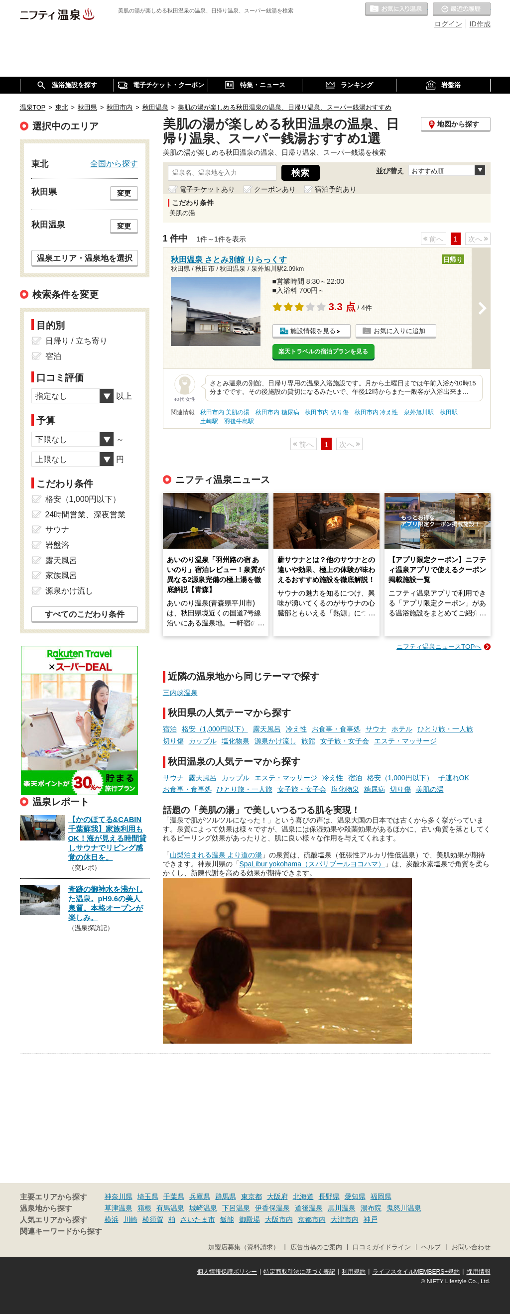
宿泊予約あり (336, 189)
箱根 (144, 1208)
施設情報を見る (313, 331)
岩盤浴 (57, 545)
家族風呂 (61, 575)
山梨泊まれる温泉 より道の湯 (216, 855)
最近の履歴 (462, 9)
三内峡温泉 (180, 693)
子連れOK (453, 778)
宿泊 (170, 729)
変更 (124, 193)
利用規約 (354, 1271)
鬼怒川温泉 (403, 1208)
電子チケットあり (207, 189)
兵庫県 (199, 1196)
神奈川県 (118, 1196)
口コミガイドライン (382, 1247)
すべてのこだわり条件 (85, 614)
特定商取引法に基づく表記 (299, 1271)
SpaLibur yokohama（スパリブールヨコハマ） (312, 864)
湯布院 (371, 1208)
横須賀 (152, 1219)
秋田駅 (449, 412)
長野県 (329, 1196)
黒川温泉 (342, 1208)
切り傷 (173, 741)
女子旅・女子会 (344, 741)
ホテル (401, 729)
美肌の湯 (430, 789)
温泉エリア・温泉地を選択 (84, 257)
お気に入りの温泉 (396, 9)
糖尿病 (374, 789)
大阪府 (277, 1196)
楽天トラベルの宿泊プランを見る (323, 351)
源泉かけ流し (275, 741)
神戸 (371, 1219)
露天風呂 (267, 729)
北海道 (303, 1196)
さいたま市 (197, 1219)
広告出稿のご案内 (316, 1247)
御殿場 (249, 1219)
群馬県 (225, 1196)
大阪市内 (279, 1219)
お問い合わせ (471, 1247)
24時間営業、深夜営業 (85, 514)
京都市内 (312, 1219)
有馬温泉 (170, 1208)
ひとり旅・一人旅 (445, 729)
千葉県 (173, 1196)
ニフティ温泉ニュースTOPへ (438, 646)
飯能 (227, 1219)
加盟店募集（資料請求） (243, 1247)
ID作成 (480, 24)
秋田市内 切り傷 (326, 412)
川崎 (130, 1219)
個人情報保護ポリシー (227, 1271)
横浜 (112, 1219)
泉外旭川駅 (419, 412)
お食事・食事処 (336, 729)
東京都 (251, 1196)
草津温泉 (118, 1208)
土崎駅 (209, 421)
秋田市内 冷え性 (376, 412)
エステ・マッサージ (405, 741)
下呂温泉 (236, 1208)
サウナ (376, 729)
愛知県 (355, 1196)
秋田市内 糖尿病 (277, 412)
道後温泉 (309, 1208)
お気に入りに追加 (399, 331)
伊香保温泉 (272, 1208)
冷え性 (296, 729)
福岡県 (381, 1196)
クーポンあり (275, 189)
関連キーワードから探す (61, 1231)
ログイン (448, 24)
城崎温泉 (203, 1208)
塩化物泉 (236, 741)
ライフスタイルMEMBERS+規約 (416, 1271)
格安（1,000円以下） (215, 729)
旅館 (308, 741)
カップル (203, 741)
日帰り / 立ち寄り (76, 341)
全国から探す (114, 163)
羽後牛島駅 (239, 421)
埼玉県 (147, 1196)
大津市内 (345, 1219)
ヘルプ (431, 1247)
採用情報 (479, 1271)
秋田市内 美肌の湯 (225, 412)
